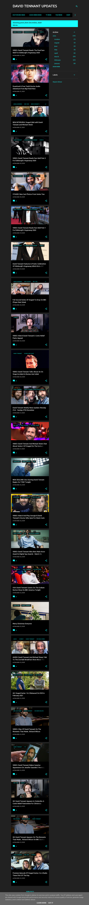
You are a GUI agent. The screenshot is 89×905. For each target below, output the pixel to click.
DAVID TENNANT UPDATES (35, 6)
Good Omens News (35, 15)
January (57, 63)
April (56, 53)
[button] (46, 59)
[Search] (77, 6)
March (56, 56)
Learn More (41, 903)
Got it (50, 903)
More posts (30, 891)
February (57, 60)
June (55, 46)
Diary (68, 15)
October (57, 39)
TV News (48, 15)
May (55, 50)
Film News (59, 15)
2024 (54, 36)
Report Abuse (57, 82)
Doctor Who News (19, 15)
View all (15, 25)
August (56, 43)
